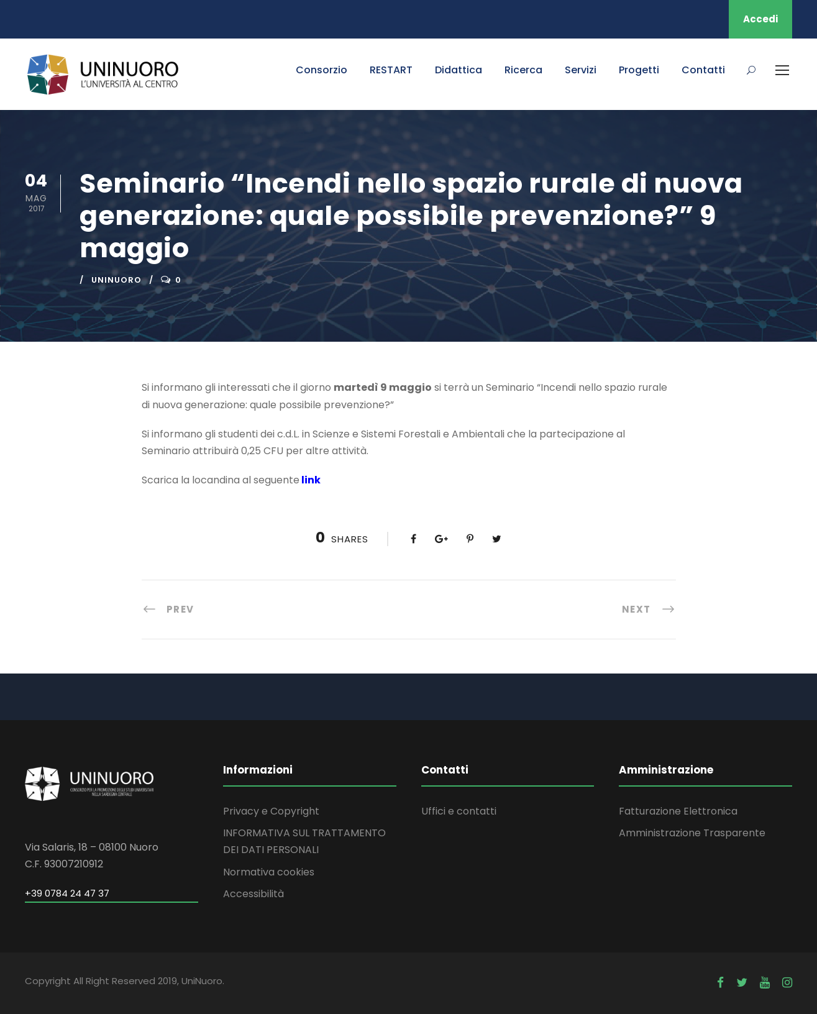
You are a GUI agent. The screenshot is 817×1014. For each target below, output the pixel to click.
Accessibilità (253, 894)
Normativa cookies (268, 872)
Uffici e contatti (458, 811)
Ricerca (523, 70)
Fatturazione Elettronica (678, 811)
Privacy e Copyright (271, 811)
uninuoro (116, 280)
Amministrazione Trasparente (692, 833)
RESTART (391, 70)
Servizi (580, 70)
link (311, 480)
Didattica (458, 70)
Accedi (760, 18)
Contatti (703, 70)
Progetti (639, 70)
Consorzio (321, 70)
